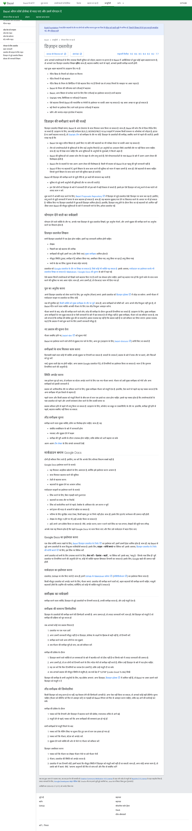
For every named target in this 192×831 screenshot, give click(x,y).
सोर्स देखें (77, 54)
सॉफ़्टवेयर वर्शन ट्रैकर (123, 806)
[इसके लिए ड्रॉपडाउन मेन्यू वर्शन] (124, 3)
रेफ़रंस (79, 3)
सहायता (118, 802)
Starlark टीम (74, 134)
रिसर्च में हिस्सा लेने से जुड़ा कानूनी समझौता (143, 28)
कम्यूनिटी (55, 40)
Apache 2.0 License (139, 779)
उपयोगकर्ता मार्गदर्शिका (62, 3)
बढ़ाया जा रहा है (92, 3)
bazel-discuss (121, 341)
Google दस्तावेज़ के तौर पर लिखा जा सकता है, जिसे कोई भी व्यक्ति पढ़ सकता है (85, 268)
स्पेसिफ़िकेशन (119, 576)
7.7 (157, 54)
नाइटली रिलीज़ (123, 54)
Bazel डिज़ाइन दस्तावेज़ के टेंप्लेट (86, 543)
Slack (118, 810)
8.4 (144, 54)
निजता (46, 825)
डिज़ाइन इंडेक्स (122, 294)
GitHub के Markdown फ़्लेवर (97, 576)
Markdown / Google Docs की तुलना (82, 272)
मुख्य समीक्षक (90, 254)
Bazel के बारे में (28, 3)
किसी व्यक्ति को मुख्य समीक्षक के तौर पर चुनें (77, 303)
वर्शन (119, 3)
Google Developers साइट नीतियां (65, 781)
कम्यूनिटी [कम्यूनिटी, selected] (108, 3)
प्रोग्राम (27, 17)
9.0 (131, 54)
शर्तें (40, 825)
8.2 (152, 54)
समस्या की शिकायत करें (56, 54)
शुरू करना (44, 3)
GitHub (183, 3)
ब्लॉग (41, 802)
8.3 (148, 54)
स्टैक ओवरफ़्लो (121, 814)
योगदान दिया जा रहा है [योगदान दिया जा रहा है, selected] (11, 17)
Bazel (46, 40)
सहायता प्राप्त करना (42, 17)
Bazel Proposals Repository (89, 196)
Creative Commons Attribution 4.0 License (96, 779)
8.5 (140, 54)
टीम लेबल (58, 443)
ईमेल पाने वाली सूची (112, 28)
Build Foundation (51, 28)
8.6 (135, 54)
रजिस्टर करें (54, 31)
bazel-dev (67, 335)
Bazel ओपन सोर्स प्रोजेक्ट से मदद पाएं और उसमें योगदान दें (32, 11)
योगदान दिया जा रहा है (68, 40)
